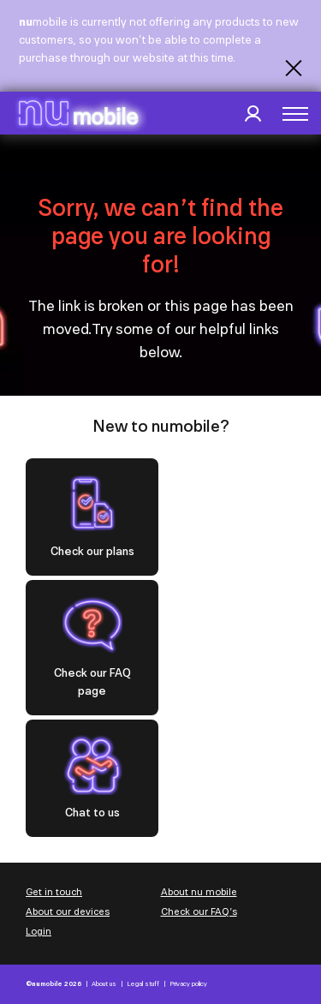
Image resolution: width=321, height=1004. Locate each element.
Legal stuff (143, 984)
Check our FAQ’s (199, 911)
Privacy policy (188, 984)
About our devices (68, 911)
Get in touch (54, 892)
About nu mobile (199, 892)
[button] (295, 114)
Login (38, 931)
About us (104, 984)
